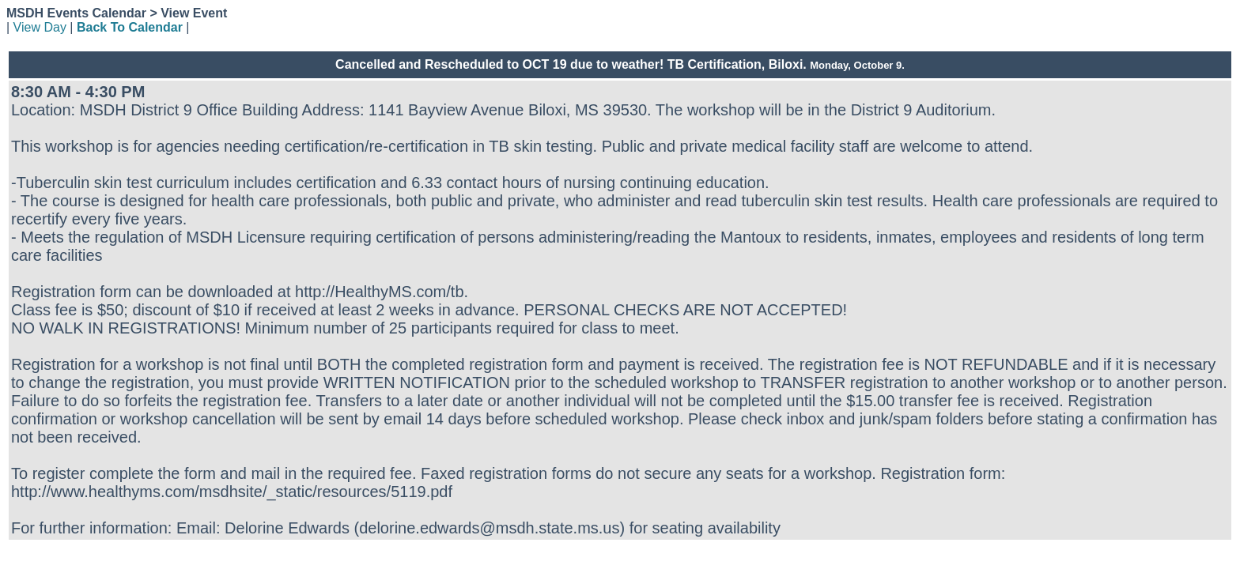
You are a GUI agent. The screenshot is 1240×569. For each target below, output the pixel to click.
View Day (39, 27)
